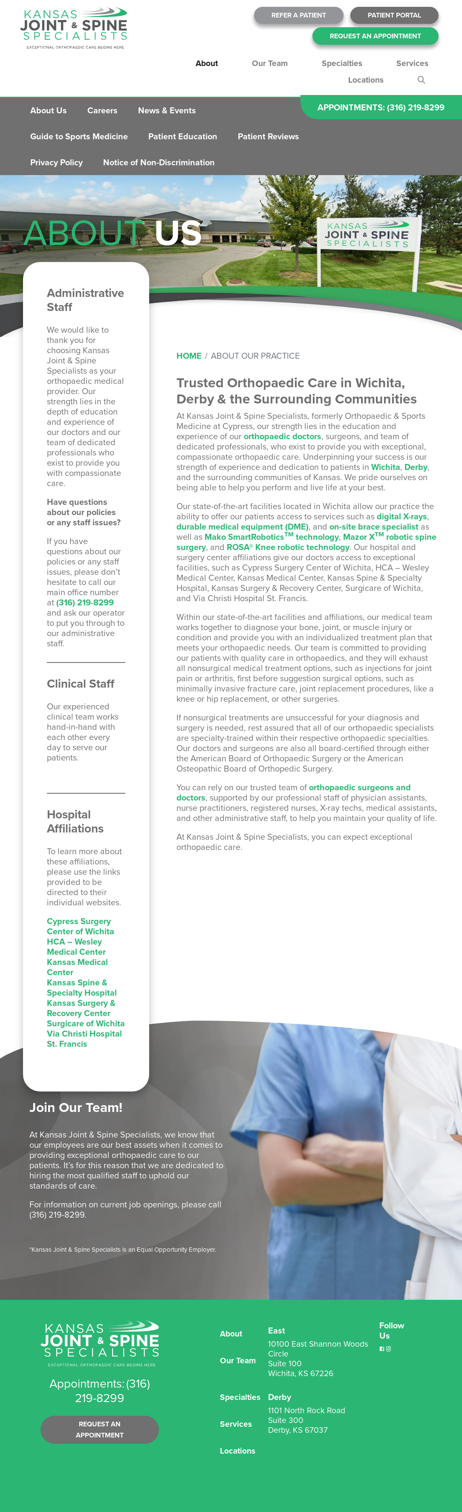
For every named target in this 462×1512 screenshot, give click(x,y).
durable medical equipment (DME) (242, 526)
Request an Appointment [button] (100, 1429)
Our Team (270, 63)
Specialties (342, 63)
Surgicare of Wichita (86, 1023)
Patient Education (182, 136)
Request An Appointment (375, 36)
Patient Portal (394, 15)
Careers (102, 110)
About (207, 63)
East (276, 1330)
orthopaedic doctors (282, 436)
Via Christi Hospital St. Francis (84, 1038)
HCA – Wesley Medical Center (76, 946)
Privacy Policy (56, 162)
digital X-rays (402, 516)
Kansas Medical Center (77, 967)
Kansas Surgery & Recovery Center (81, 1008)
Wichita (385, 467)
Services (412, 63)
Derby (415, 467)
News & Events (167, 110)
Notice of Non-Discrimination (159, 162)
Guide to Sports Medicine (79, 136)
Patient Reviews (268, 136)
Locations (366, 80)
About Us (48, 110)
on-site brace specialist (374, 526)
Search (423, 79)
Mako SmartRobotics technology (272, 536)
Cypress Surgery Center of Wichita (80, 926)
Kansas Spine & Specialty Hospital (82, 987)
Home (189, 355)
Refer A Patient (298, 15)
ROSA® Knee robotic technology (288, 547)
